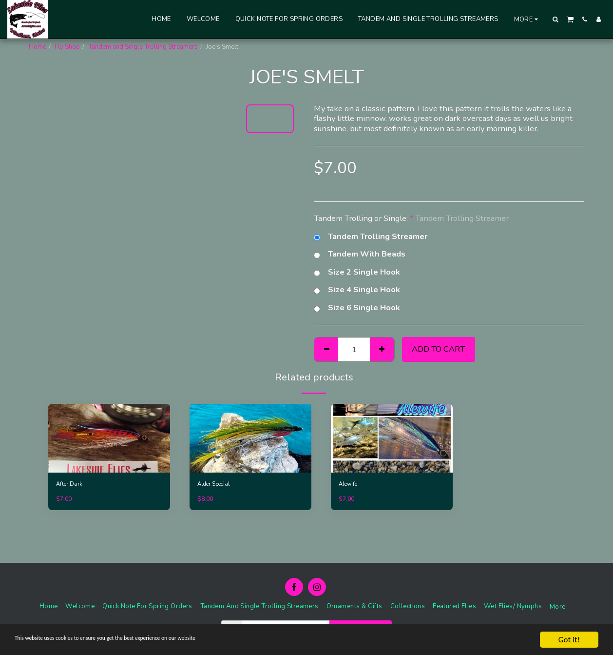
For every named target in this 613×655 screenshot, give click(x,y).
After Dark (71, 484)
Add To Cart (438, 349)
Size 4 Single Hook (357, 290)
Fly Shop (67, 46)
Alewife (350, 484)
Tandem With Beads (359, 254)
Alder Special (216, 484)
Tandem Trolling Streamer (370, 237)
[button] (555, 19)
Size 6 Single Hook (357, 308)
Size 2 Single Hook (357, 272)
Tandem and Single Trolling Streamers (143, 46)
